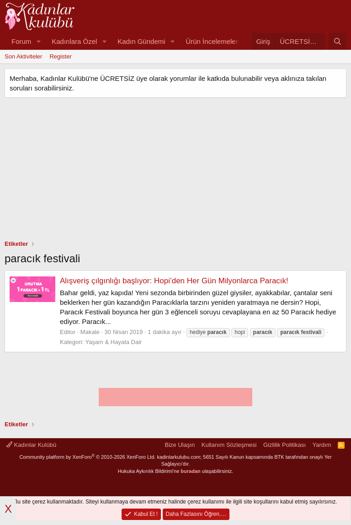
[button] (38, 41)
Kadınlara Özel (74, 41)
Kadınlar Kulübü (31, 444)
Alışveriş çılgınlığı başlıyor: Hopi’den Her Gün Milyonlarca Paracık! (174, 280)
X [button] (8, 509)
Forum (21, 41)
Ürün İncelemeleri (212, 41)
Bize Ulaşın (180, 444)
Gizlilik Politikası (284, 444)
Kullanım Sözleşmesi (229, 444)
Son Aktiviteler (23, 56)
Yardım (322, 444)
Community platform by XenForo (87, 457)
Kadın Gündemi (141, 41)
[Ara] (337, 41)
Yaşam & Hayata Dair (113, 342)
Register (60, 56)
